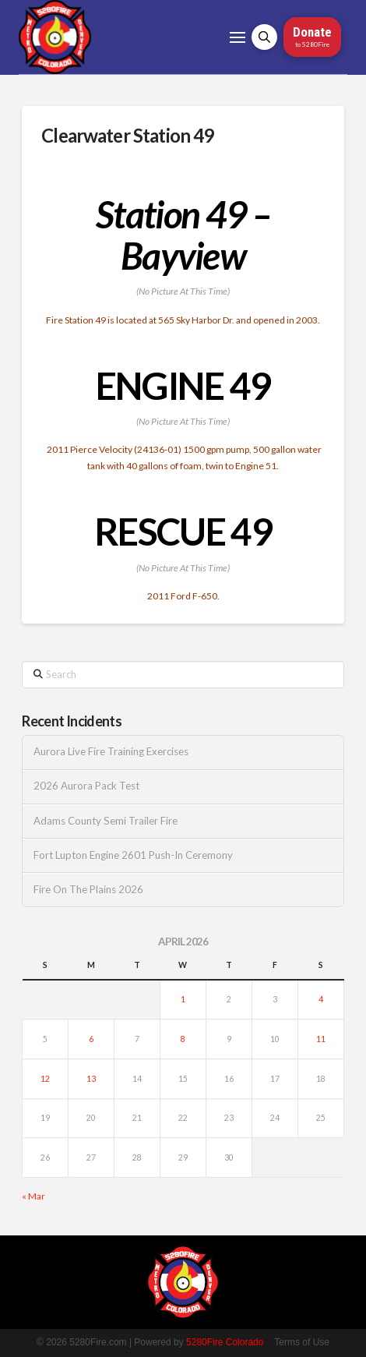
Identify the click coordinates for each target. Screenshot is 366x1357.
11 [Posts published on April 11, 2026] (321, 1039)
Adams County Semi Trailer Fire (105, 821)
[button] (237, 37)
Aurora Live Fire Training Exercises (110, 752)
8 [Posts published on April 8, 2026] (183, 1039)
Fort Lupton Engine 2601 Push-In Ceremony (133, 855)
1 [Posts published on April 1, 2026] (183, 999)
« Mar (33, 1196)
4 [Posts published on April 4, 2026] (320, 999)
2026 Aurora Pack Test (86, 786)
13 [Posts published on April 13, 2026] (91, 1078)
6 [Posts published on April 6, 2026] (91, 1039)
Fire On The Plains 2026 (88, 890)
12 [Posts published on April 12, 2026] (45, 1078)
